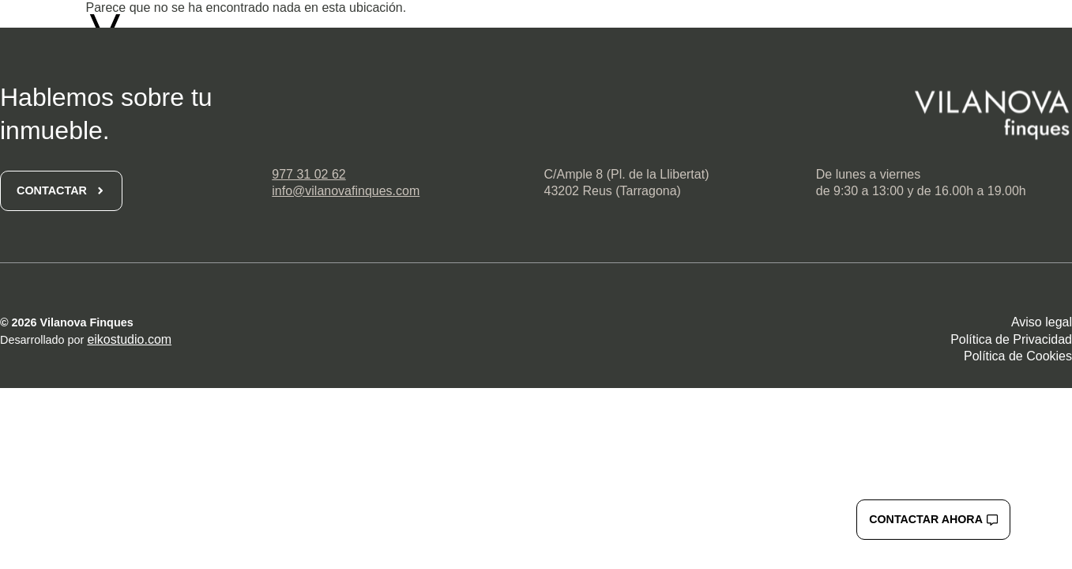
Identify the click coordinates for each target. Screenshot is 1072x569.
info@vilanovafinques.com (345, 191)
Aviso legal (1041, 322)
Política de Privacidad (1011, 339)
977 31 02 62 (308, 174)
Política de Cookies (1018, 356)
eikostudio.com (129, 339)
